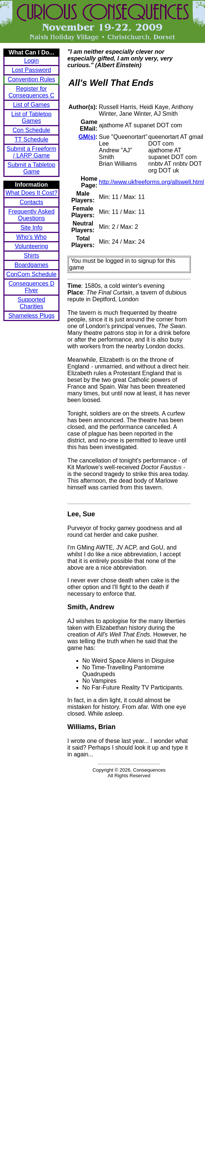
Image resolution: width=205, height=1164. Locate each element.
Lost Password (31, 70)
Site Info (32, 227)
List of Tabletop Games (31, 117)
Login (31, 60)
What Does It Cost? (32, 193)
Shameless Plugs (31, 315)
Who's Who (31, 237)
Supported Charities (31, 302)
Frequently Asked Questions (31, 214)
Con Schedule (32, 130)
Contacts (31, 202)
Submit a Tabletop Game (31, 168)
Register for (32, 92)
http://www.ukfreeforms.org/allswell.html (151, 182)
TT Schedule (31, 139)
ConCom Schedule (31, 274)
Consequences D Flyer (32, 286)
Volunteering (31, 246)
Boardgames (32, 265)
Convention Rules (31, 79)
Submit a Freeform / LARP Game (31, 152)
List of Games (31, 105)
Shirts (31, 255)
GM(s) (87, 137)
